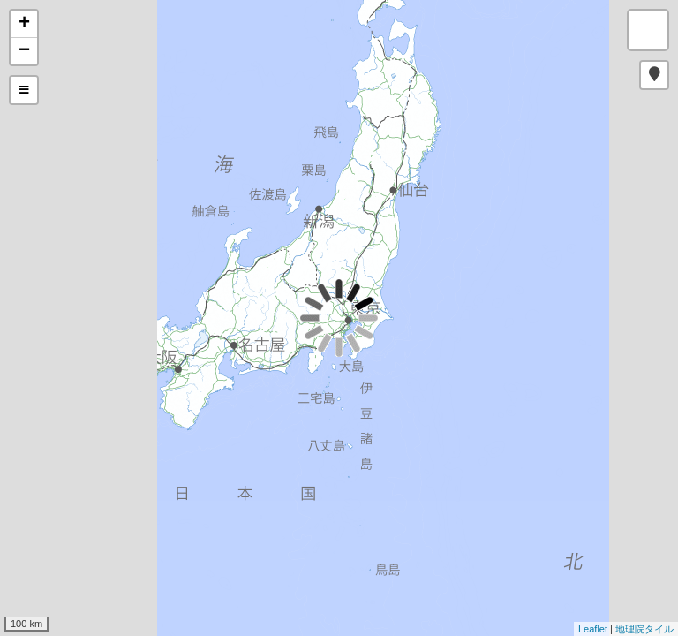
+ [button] (24, 24)
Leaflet (592, 629)
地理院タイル (644, 629)
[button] (654, 75)
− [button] (24, 51)
